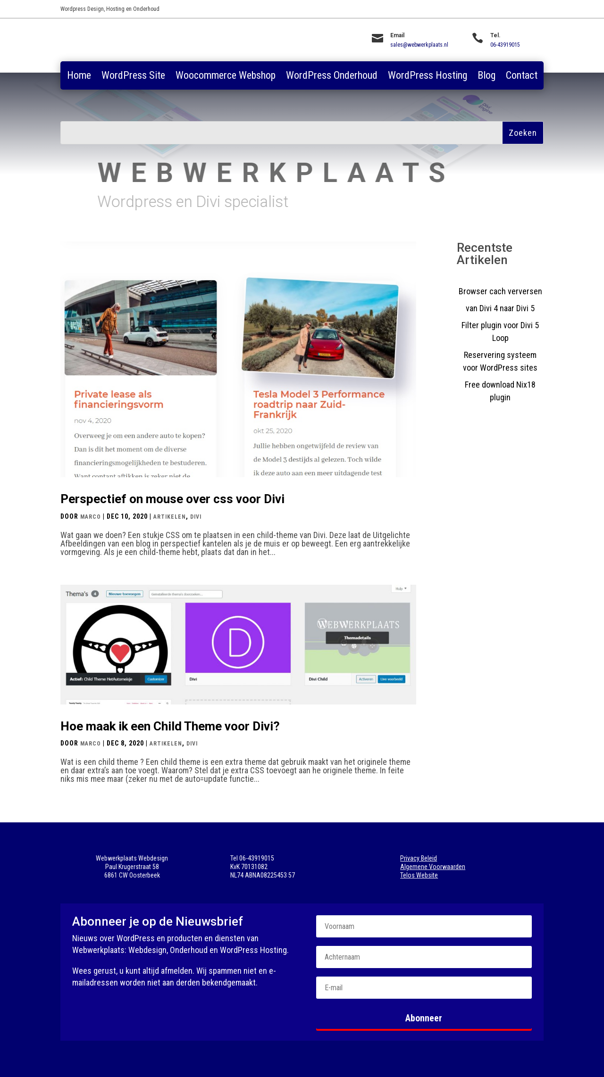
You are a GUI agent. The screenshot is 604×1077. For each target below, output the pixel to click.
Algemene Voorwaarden (432, 866)
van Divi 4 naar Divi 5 (500, 308)
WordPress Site (133, 76)
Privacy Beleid (418, 858)
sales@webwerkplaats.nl (419, 44)
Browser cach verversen (500, 291)
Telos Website (419, 875)
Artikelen (169, 517)
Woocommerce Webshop (226, 76)
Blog (486, 76)
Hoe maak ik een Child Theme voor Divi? (170, 726)
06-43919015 (505, 44)
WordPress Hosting (427, 76)
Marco (90, 517)
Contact (521, 76)
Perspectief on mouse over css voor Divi (172, 499)
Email (397, 35)
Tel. (495, 35)
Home (79, 76)
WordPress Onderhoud (332, 76)
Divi (195, 517)
